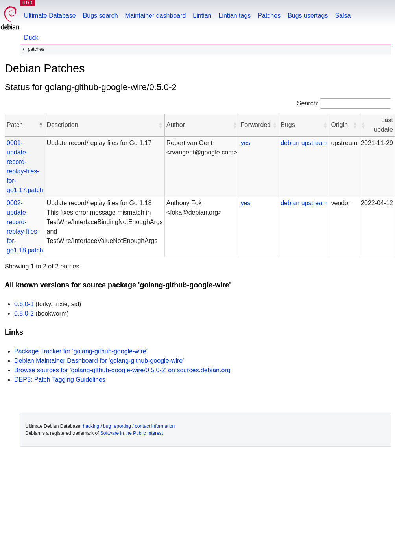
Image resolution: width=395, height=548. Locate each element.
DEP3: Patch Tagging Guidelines (59, 379)
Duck (31, 37)
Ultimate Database (50, 15)
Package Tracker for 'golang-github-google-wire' (81, 351)
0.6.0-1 (24, 304)
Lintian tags (234, 15)
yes (246, 143)
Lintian (202, 15)
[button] (41, 125)
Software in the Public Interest (131, 433)
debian (290, 143)
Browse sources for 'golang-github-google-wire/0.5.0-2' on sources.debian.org (122, 370)
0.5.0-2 (24, 313)
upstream (314, 143)
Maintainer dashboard (155, 15)
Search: (308, 103)
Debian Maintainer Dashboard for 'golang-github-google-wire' (99, 360)
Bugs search (100, 15)
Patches (269, 15)
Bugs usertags (308, 15)
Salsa (343, 15)
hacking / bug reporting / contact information (129, 426)
